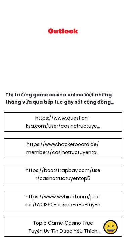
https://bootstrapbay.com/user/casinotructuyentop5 (63, 174)
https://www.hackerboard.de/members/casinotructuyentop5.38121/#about (63, 152)
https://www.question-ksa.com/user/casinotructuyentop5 (63, 126)
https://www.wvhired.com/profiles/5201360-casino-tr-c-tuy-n (62, 200)
